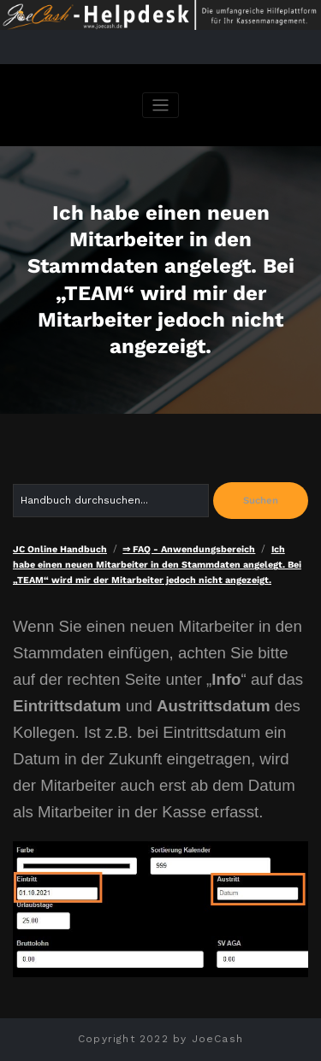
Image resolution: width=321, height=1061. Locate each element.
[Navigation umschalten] (160, 105)
